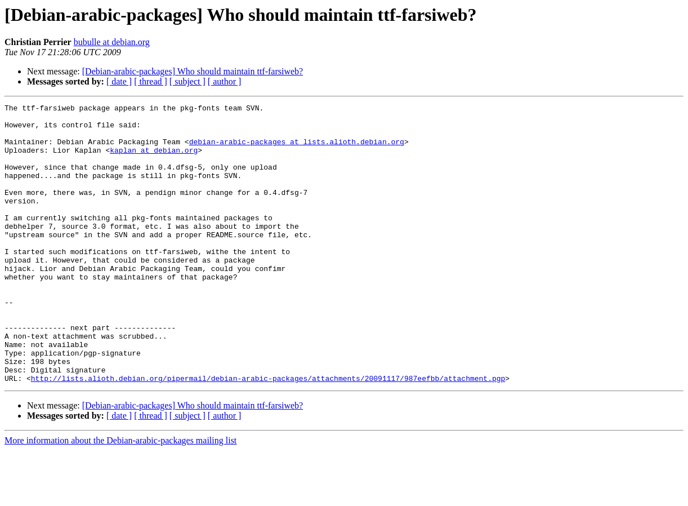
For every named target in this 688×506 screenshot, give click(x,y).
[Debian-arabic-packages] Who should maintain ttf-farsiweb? (192, 71)
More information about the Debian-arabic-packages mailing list (120, 496)
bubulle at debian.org (112, 42)
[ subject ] (187, 81)
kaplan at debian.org (154, 160)
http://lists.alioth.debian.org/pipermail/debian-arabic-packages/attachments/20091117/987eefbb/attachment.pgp (268, 434)
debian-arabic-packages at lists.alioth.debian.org (296, 150)
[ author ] (225, 81)
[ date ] (119, 81)
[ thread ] (150, 81)
